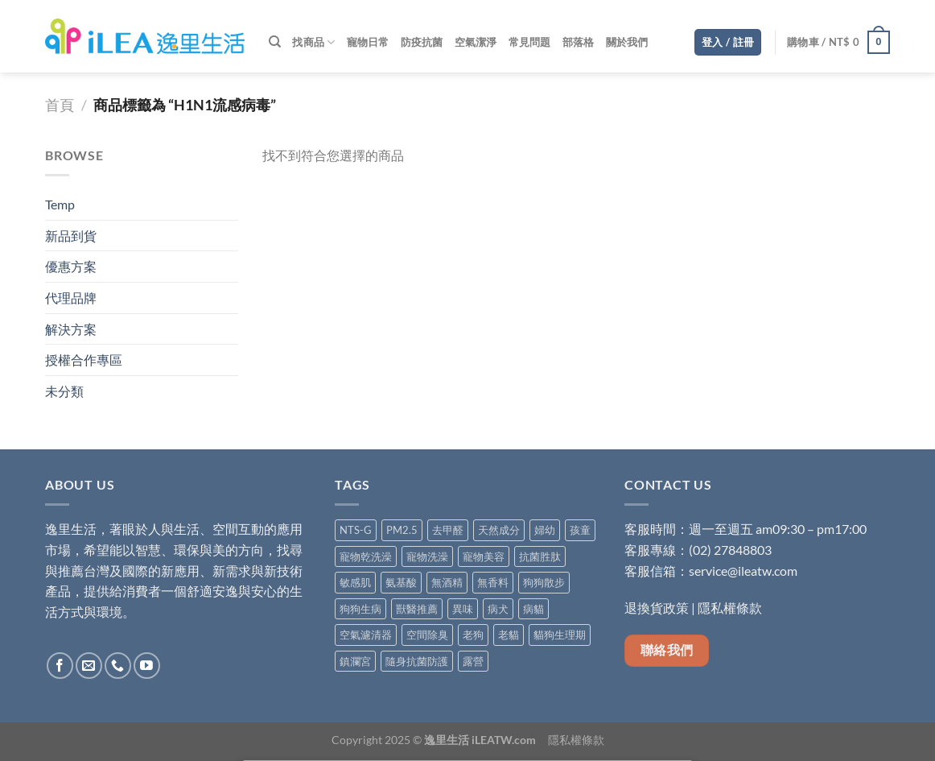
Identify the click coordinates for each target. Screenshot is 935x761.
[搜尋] (275, 42)
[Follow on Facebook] (60, 665)
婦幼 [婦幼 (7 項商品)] (544, 529)
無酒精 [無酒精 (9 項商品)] (447, 582)
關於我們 (627, 41)
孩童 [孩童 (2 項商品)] (580, 529)
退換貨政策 (656, 607)
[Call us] (118, 665)
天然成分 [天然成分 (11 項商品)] (499, 529)
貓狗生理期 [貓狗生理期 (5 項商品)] (559, 634)
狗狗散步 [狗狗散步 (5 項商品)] (544, 582)
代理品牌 (71, 297)
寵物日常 (368, 41)
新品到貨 (71, 235)
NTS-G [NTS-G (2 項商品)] (356, 529)
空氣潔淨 (476, 41)
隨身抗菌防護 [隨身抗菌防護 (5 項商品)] (416, 661)
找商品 (313, 42)
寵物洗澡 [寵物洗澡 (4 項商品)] (427, 556)
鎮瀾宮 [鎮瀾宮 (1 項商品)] (355, 661)
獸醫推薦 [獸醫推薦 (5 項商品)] (417, 608)
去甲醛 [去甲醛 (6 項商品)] (447, 529)
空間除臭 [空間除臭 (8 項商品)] (427, 634)
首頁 (59, 105)
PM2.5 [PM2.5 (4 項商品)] (402, 529)
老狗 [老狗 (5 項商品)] (473, 634)
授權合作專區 (83, 359)
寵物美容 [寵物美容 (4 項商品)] (484, 556)
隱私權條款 (730, 607)
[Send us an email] (89, 665)
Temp (60, 204)
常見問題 (530, 41)
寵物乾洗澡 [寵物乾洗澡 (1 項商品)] (366, 556)
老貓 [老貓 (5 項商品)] (508, 634)
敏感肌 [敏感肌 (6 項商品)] (355, 582)
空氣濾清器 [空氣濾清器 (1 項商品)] (366, 634)
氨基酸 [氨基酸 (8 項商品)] (401, 582)
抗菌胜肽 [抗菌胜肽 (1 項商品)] (540, 556)
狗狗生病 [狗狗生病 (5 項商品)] (360, 608)
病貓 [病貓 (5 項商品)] (533, 608)
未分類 (64, 391)
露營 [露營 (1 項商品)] (473, 661)
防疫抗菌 (422, 41)
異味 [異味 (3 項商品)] (462, 608)
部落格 (578, 41)
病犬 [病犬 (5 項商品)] (498, 608)
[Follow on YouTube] (147, 665)
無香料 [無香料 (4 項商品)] (493, 582)
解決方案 (71, 329)
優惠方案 (71, 266)
